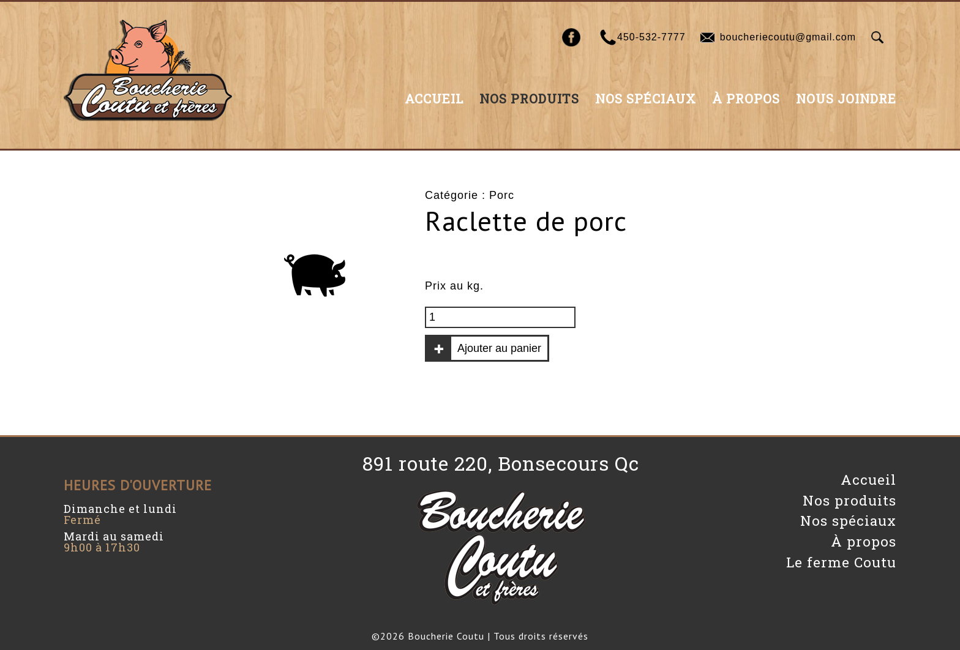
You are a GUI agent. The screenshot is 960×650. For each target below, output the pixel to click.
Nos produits (529, 98)
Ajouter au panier (499, 348)
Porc (501, 195)
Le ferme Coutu (841, 562)
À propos (746, 98)
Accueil (434, 98)
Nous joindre (846, 98)
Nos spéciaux (645, 98)
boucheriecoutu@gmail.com (788, 37)
